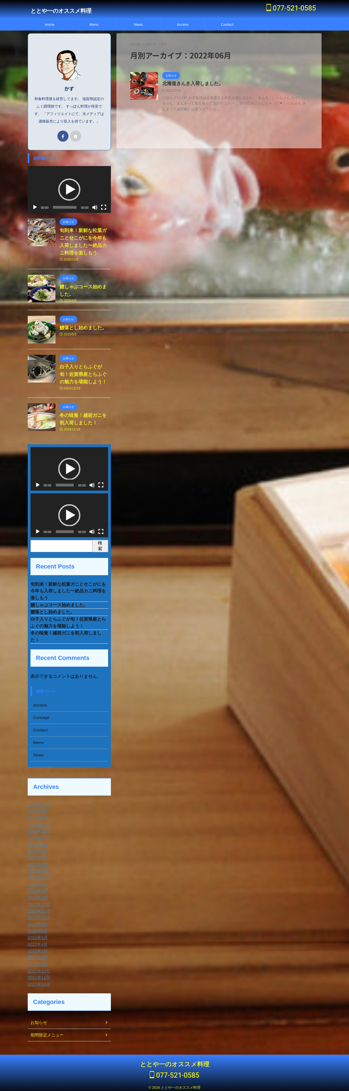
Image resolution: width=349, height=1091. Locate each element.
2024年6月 (37, 849)
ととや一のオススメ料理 (60, 11)
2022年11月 (38, 909)
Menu (94, 24)
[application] (69, 183)
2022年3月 (37, 949)
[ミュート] (95, 202)
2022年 (151, 44)
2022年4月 (37, 942)
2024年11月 (38, 829)
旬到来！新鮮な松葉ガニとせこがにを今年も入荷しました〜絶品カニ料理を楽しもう (68, 585)
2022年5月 (37, 935)
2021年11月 (38, 975)
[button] (69, 184)
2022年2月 (37, 955)
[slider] (65, 201)
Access (182, 24)
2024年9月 (37, 842)
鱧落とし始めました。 (82, 322)
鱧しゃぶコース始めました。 (59, 600)
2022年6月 (37, 929)
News (138, 24)
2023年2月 (37, 895)
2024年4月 (37, 862)
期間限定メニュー (46, 1033)
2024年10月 (38, 835)
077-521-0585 (291, 8)
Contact (227, 24)
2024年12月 (38, 822)
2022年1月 (37, 962)
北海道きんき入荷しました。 (191, 83)
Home (50, 24)
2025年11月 (38, 802)
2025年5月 (37, 816)
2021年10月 (38, 982)
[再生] (35, 202)
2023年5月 (37, 882)
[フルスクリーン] (103, 202)
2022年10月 (38, 915)
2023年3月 (37, 889)
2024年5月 (37, 855)
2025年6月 (37, 809)
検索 (100, 540)
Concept (40, 715)
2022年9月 (37, 922)
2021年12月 (38, 969)
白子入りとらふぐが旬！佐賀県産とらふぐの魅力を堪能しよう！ (84, 369)
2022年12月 (38, 902)
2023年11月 (38, 869)
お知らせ (38, 1020)
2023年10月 (38, 875)
